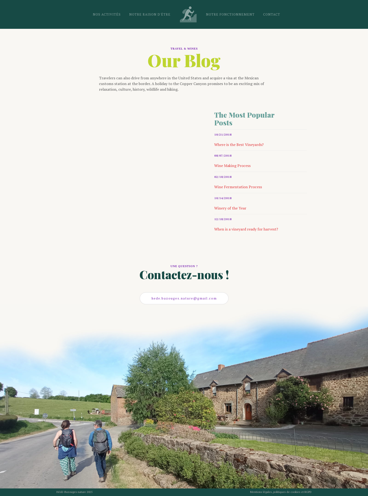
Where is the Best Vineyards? (239, 144)
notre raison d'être (150, 14)
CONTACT (271, 14)
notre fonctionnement (230, 14)
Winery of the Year (230, 208)
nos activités (107, 14)
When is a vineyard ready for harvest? (246, 229)
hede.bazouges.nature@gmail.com (184, 298)
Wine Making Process (232, 165)
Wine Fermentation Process (238, 186)
